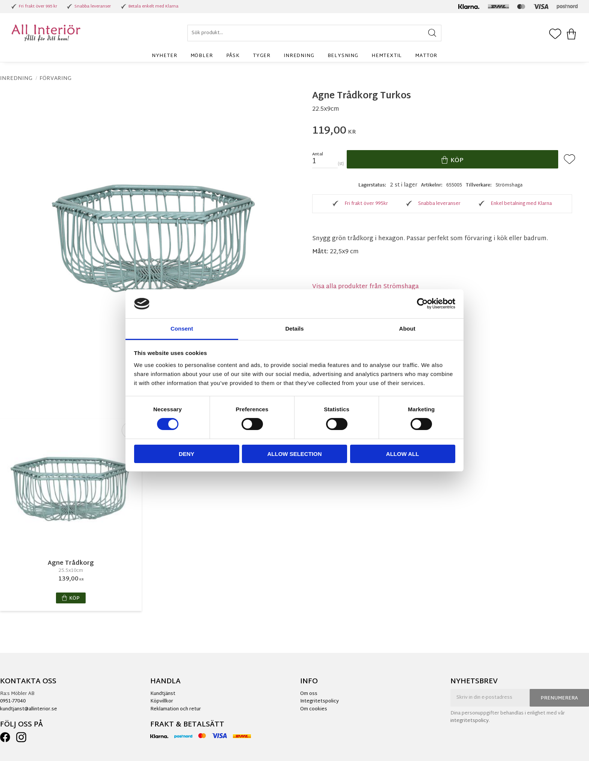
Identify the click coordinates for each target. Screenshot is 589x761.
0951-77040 (13, 701)
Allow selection (294, 454)
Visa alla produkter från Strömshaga (365, 286)
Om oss (308, 693)
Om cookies (313, 709)
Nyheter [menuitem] (164, 55)
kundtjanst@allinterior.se (28, 709)
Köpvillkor (161, 701)
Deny (187, 454)
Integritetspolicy (319, 701)
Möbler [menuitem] (201, 55)
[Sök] (432, 33)
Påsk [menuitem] (233, 55)
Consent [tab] (182, 328)
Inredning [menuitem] (299, 55)
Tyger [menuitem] (261, 55)
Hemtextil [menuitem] (387, 55)
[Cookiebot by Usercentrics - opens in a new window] (422, 303)
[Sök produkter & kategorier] (314, 33)
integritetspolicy (469, 720)
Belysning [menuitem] (343, 55)
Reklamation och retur (175, 709)
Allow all (402, 454)
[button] (555, 35)
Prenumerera (559, 698)
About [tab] (407, 328)
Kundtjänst (162, 693)
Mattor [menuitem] (426, 55)
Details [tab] (294, 328)
